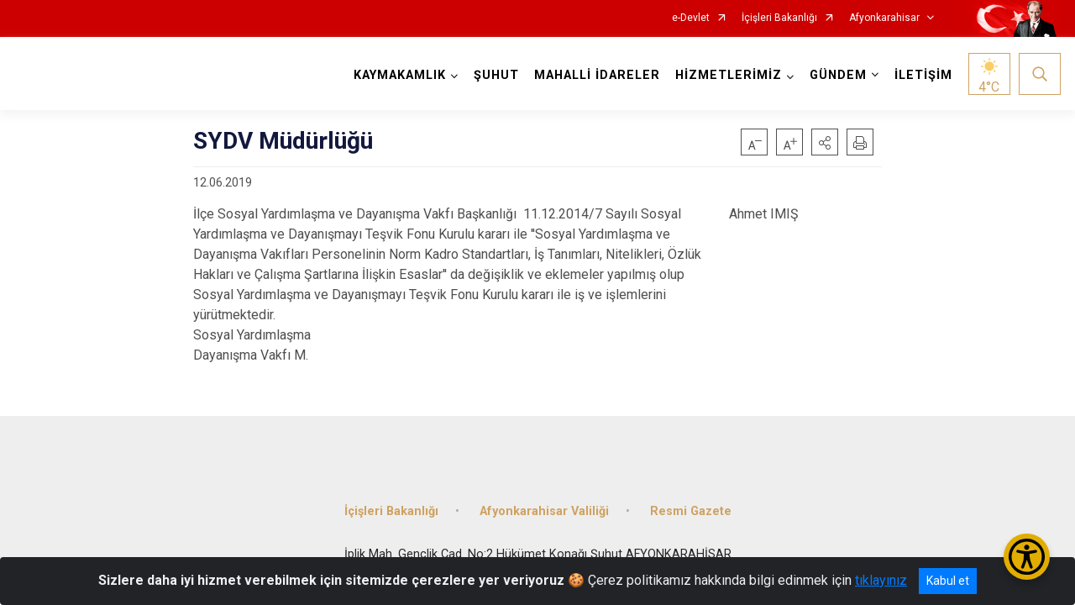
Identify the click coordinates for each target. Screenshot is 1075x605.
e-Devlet (691, 18)
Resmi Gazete (691, 510)
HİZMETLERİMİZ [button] (728, 75)
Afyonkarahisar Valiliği (544, 510)
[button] (824, 142)
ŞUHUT (496, 75)
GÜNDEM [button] (838, 75)
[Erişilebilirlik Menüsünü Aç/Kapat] (1027, 557)
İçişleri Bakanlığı (779, 18)
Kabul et (947, 580)
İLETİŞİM (923, 75)
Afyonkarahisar (884, 18)
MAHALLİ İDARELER (597, 75)
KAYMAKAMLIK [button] (400, 75)
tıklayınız (881, 580)
